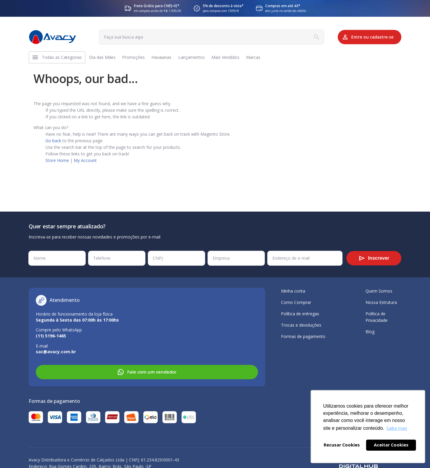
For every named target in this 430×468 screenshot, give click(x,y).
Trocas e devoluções (301, 325)
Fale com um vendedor (146, 372)
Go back (53, 143)
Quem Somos (379, 291)
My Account (85, 163)
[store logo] (52, 37)
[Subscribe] (373, 258)
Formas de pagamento (303, 336)
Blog (370, 331)
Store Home (57, 163)
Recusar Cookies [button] (342, 445)
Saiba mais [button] (396, 428)
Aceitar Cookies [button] (391, 445)
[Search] (309, 37)
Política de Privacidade (377, 317)
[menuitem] (63, 58)
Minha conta (293, 291)
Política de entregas (300, 313)
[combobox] (207, 37)
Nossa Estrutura (381, 302)
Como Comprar (296, 302)
